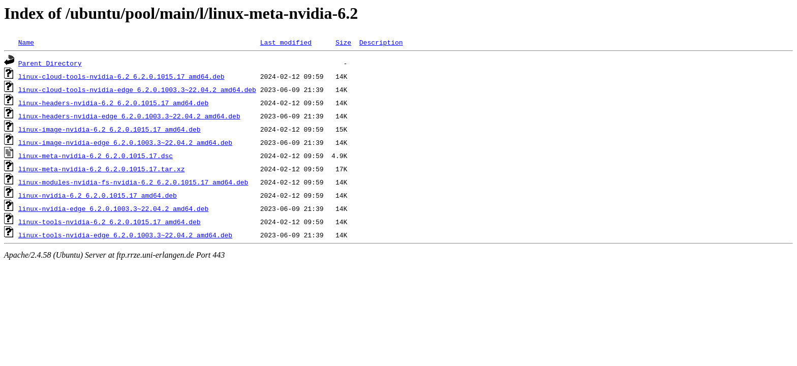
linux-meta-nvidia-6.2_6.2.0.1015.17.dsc (95, 155)
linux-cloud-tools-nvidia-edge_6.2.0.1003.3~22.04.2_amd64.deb (137, 89)
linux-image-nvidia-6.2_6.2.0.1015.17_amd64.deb (109, 129)
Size (343, 42)
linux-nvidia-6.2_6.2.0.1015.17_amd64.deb (97, 195)
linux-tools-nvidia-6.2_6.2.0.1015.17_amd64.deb (109, 221)
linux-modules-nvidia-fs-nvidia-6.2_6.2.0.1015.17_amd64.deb (133, 182)
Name (26, 42)
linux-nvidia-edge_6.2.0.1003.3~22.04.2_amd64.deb (113, 208)
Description (381, 42)
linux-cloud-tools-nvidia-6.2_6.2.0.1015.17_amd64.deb (121, 76)
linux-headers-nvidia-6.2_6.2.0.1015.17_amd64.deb (113, 102)
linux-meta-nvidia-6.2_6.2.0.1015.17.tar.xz (101, 168)
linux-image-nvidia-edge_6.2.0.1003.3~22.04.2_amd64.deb (125, 142)
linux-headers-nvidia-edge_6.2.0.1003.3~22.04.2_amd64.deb (129, 115)
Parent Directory (50, 63)
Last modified (286, 42)
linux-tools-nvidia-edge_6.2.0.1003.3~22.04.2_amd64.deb (125, 234)
